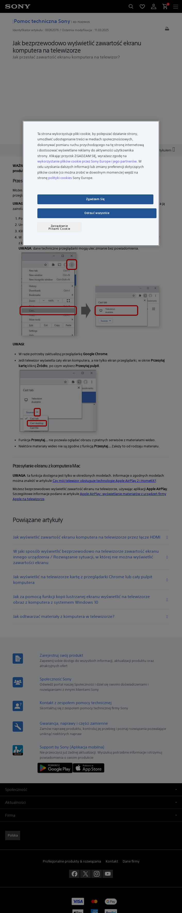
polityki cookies (60, 178)
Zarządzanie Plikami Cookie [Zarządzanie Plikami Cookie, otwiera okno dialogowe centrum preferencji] (59, 227)
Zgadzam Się (95, 199)
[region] (91, 183)
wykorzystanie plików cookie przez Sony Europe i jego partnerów (87, 161)
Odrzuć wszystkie (96, 213)
